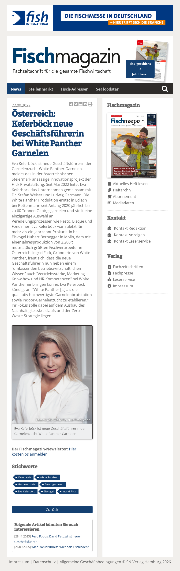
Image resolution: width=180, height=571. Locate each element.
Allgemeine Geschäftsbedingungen (90, 561)
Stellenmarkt (41, 89)
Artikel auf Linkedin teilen (81, 104)
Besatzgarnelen (54, 484)
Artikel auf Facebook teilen (71, 104)
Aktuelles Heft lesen (130, 183)
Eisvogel (49, 491)
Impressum (123, 286)
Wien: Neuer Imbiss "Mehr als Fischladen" (60, 547)
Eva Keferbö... (26, 491)
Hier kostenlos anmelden (44, 451)
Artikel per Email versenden (85, 104)
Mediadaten (123, 203)
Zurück (52, 509)
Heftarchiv (122, 190)
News (16, 89)
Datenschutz (44, 561)
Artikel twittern (76, 104)
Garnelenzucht (27, 484)
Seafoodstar (107, 89)
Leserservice (124, 279)
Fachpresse (123, 273)
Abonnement (124, 196)
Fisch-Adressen (75, 89)
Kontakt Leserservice (132, 241)
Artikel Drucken (90, 104)
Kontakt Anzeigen (129, 234)
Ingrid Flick (69, 491)
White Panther (48, 477)
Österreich (24, 477)
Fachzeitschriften (128, 266)
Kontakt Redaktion (130, 228)
